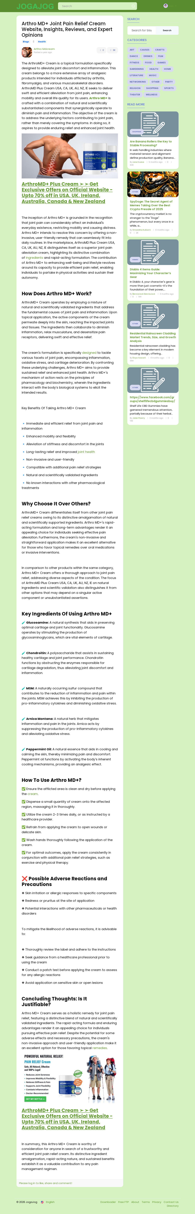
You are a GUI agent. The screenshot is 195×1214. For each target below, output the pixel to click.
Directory (173, 1206)
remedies (99, 1048)
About (135, 1202)
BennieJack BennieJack (143, 294)
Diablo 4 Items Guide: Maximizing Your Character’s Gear (150, 273)
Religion (135, 88)
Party (169, 81)
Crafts (160, 49)
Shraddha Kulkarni (141, 229)
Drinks (148, 56)
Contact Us (171, 1202)
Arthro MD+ (98, 98)
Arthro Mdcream (44, 49)
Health (42, 41)
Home (167, 69)
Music (153, 75)
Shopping (152, 88)
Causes (144, 49)
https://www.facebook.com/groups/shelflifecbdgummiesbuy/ (152, 399)
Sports (169, 88)
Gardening (137, 69)
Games (161, 62)
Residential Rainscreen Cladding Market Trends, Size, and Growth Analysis (153, 337)
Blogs (26, 41)
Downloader (108, 1202)
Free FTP (124, 1202)
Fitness (134, 62)
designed (89, 352)
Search (167, 30)
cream (33, 794)
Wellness (151, 94)
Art (132, 49)
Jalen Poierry (138, 418)
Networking (138, 81)
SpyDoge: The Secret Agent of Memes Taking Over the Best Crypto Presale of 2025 (151, 205)
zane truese (138, 162)
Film (160, 56)
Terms (146, 1202)
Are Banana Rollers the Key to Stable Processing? (151, 143)
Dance (134, 56)
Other (155, 81)
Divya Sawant (139, 357)
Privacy (157, 1202)
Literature (136, 75)
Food (148, 62)
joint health (86, 452)
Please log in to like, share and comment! (45, 1183)
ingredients (34, 257)
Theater (135, 94)
